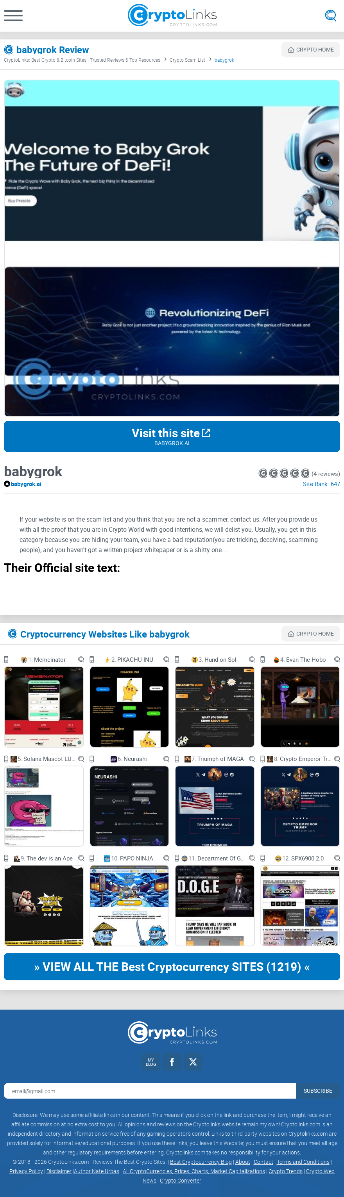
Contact (263, 1161)
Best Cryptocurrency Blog (201, 1161)
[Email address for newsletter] (150, 1091)
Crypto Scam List (187, 60)
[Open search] (330, 15)
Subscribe (318, 1090)
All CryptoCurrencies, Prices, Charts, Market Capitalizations (194, 1171)
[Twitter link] (193, 1062)
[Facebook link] (172, 1062)
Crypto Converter (180, 1180)
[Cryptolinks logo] (172, 16)
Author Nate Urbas (96, 1171)
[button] (13, 15)
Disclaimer (59, 1171)
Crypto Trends (286, 1171)
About (242, 1161)
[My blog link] (151, 1062)
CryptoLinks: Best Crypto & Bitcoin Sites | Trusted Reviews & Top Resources (82, 60)
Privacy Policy (26, 1171)
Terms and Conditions (303, 1161)
